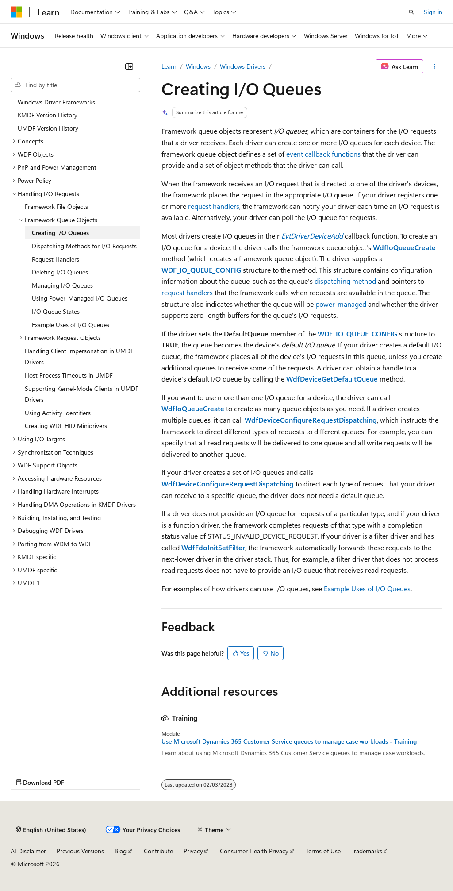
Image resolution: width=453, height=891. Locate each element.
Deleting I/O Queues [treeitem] (60, 272)
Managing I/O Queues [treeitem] (62, 285)
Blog (121, 851)
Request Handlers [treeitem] (55, 259)
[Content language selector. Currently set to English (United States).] (51, 829)
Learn (169, 66)
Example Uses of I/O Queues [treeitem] (70, 324)
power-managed (340, 304)
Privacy (193, 851)
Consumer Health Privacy (254, 851)
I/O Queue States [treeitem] (56, 311)
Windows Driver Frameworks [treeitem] (56, 102)
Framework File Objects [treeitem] (56, 206)
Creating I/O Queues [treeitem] (60, 232)
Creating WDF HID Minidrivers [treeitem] (66, 425)
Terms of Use (323, 851)
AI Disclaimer (28, 851)
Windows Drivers (242, 66)
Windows (198, 66)
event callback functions (323, 153)
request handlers (213, 206)
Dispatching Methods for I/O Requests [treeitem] (84, 246)
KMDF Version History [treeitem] (47, 115)
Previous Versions (80, 851)
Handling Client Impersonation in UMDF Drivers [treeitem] (79, 356)
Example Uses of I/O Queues (367, 588)
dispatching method (345, 280)
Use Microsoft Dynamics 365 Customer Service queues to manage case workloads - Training (289, 741)
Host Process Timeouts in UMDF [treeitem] (69, 375)
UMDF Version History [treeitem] (48, 128)
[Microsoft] (16, 12)
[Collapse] (129, 66)
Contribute (158, 851)
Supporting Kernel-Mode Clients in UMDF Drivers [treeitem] (81, 394)
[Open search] (411, 12)
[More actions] (434, 66)
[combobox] (75, 85)
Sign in (433, 12)
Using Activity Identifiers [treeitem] (58, 413)
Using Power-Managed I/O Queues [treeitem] (79, 298)
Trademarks (366, 851)
